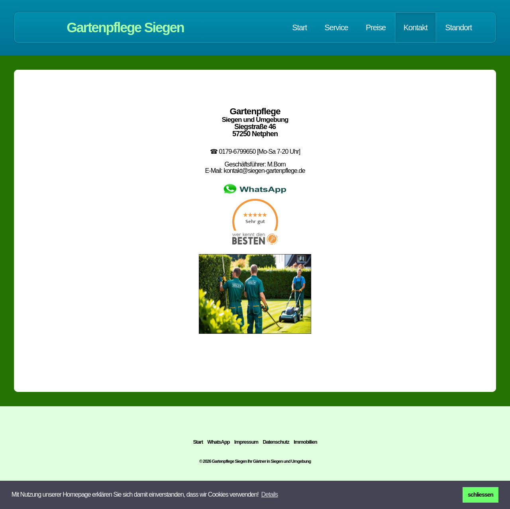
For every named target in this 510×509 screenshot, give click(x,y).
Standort (458, 27)
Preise (376, 27)
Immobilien (305, 442)
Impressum (246, 442)
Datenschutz (276, 442)
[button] (269, 495)
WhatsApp (218, 442)
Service (336, 27)
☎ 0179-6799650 (233, 151)
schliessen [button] (480, 494)
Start (299, 27)
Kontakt (416, 27)
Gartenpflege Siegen (125, 27)
